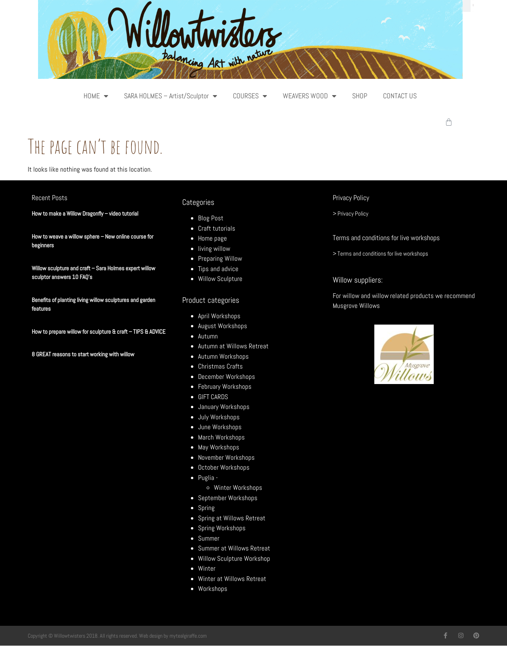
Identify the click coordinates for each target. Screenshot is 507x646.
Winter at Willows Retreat (232, 578)
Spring (206, 507)
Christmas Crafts (220, 366)
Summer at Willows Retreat (234, 548)
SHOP (359, 95)
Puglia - (208, 477)
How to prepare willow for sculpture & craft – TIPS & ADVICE (99, 331)
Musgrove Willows (356, 305)
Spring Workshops (222, 528)
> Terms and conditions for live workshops (380, 253)
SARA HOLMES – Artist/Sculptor (170, 95)
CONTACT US (400, 95)
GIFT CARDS (213, 396)
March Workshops (221, 437)
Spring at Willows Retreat (231, 518)
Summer (208, 538)
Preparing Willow (220, 258)
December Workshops (226, 376)
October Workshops (224, 467)
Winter (206, 568)
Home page (212, 238)
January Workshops (224, 406)
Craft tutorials (216, 228)
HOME (96, 95)
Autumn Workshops (223, 356)
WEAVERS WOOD (309, 95)
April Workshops (219, 316)
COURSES (250, 95)
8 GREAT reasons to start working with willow (83, 354)
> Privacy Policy (350, 213)
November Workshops (226, 457)
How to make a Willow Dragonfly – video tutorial (85, 213)
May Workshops (218, 447)
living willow (214, 248)
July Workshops (219, 417)
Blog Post (210, 218)
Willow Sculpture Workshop (234, 558)
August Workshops (222, 325)
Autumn (208, 336)
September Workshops (227, 497)
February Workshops (225, 386)
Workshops (212, 588)
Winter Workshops (238, 487)
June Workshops (220, 426)
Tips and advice (218, 268)
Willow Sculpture (220, 278)
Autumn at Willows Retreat (233, 346)
